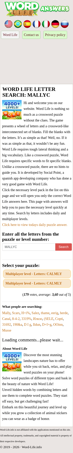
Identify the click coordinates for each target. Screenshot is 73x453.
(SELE (49, 319)
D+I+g (46, 325)
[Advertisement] (36, 62)
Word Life (10, 35)
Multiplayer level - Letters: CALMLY (33, 274)
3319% (26, 319)
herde (64, 313)
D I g (27, 325)
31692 (6, 325)
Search (64, 247)
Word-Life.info (32, 447)
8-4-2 (16, 319)
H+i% (25, 313)
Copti (59, 319)
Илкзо (37, 319)
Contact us (31, 35)
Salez (35, 313)
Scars (16, 313)
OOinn (58, 325)
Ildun (36, 325)
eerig (54, 313)
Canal (6, 319)
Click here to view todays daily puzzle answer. (34, 225)
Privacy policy (55, 35)
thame (45, 313)
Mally (6, 313)
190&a (17, 325)
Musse (6, 330)
